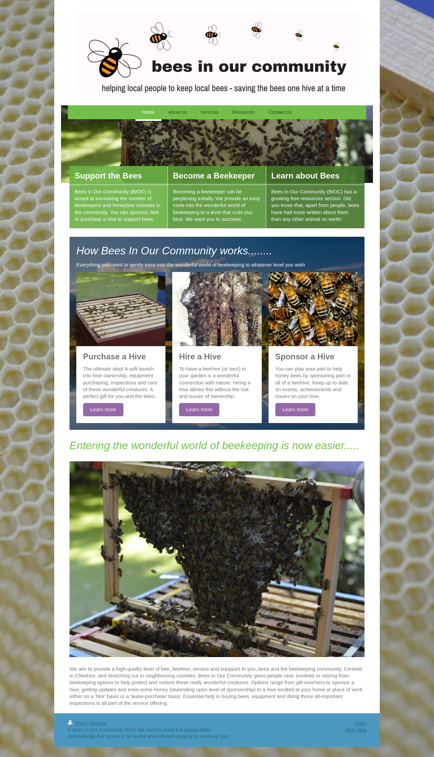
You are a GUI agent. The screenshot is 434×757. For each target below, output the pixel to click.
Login (360, 723)
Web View (355, 730)
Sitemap (97, 723)
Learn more (103, 409)
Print (77, 723)
